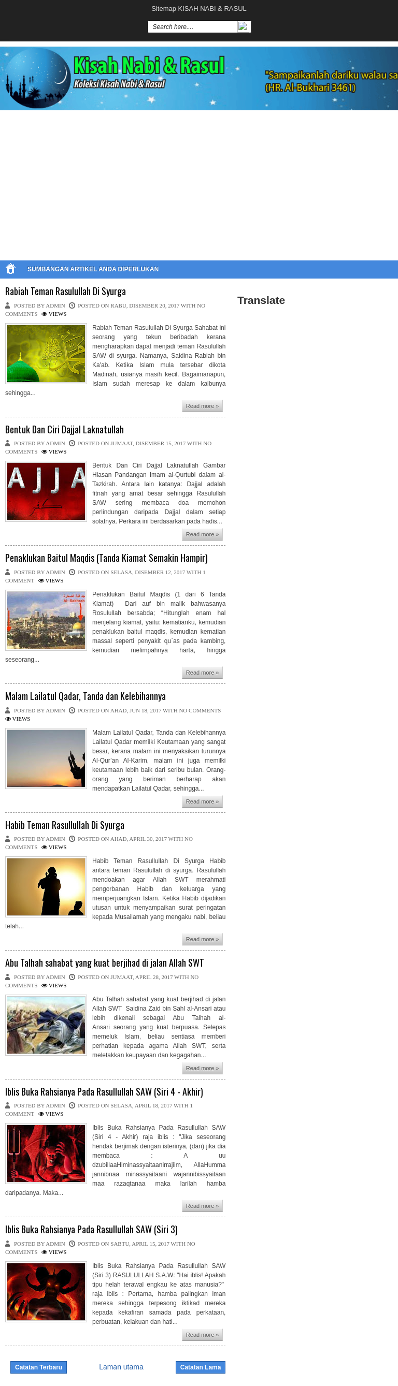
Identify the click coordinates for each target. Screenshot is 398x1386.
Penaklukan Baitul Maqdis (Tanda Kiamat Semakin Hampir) (106, 558)
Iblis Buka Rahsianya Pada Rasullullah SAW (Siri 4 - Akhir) (104, 1092)
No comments (200, 710)
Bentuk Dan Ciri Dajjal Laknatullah (64, 429)
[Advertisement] (199, 182)
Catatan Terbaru (38, 1367)
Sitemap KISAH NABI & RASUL (199, 8)
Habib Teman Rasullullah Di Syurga (64, 825)
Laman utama (121, 1367)
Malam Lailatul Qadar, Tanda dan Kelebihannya (85, 696)
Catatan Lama (200, 1367)
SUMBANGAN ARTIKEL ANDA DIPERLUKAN (93, 269)
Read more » (202, 406)
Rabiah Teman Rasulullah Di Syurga (65, 291)
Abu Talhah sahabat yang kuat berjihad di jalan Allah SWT (104, 963)
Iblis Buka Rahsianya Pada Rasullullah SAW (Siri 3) (91, 1229)
